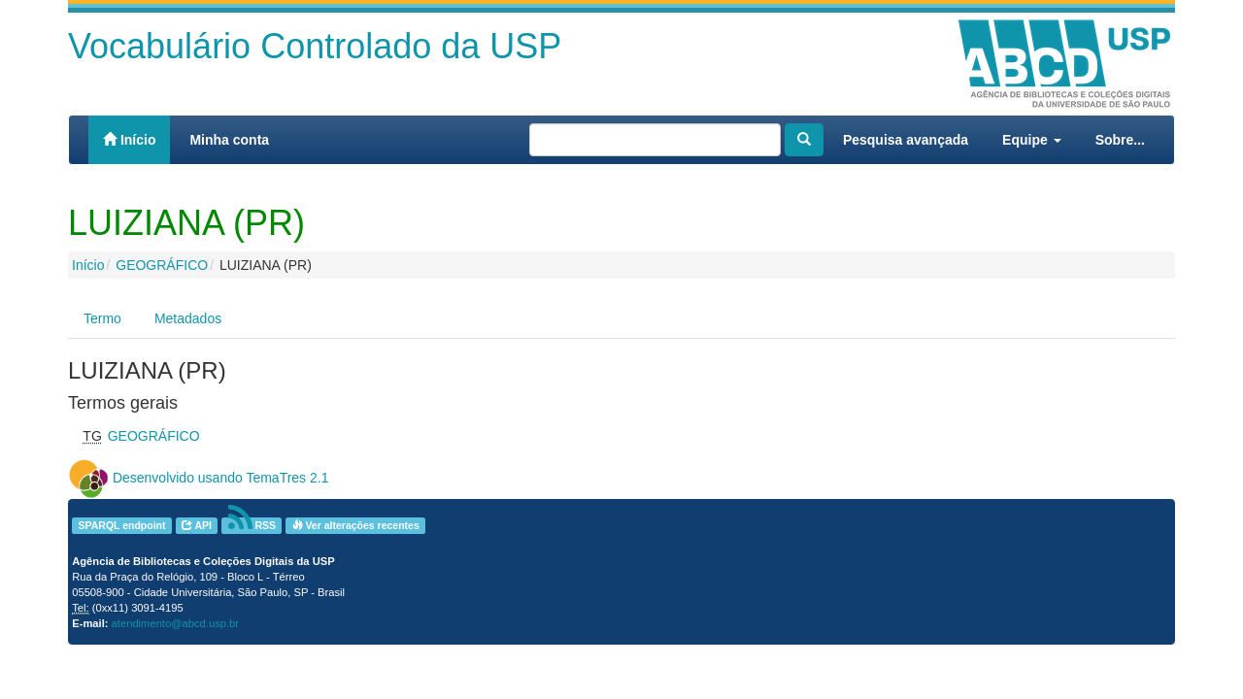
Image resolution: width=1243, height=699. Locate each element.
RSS (252, 525)
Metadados (187, 318)
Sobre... (1120, 140)
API (197, 525)
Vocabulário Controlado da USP (314, 46)
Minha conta (229, 140)
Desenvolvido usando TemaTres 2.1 (221, 477)
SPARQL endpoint (121, 525)
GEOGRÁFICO (162, 265)
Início (129, 140)
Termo (102, 318)
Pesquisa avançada (905, 140)
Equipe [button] (1031, 140)
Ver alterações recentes (356, 525)
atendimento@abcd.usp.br (175, 623)
